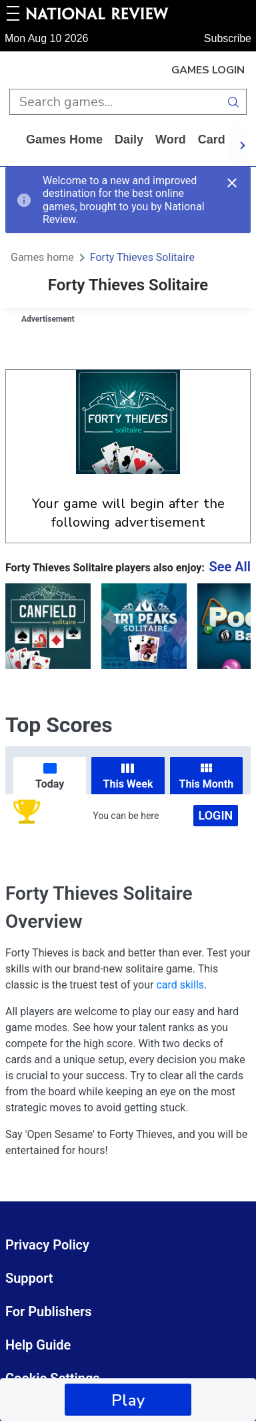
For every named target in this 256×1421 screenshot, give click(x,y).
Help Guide (38, 1345)
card (211, 139)
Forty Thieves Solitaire (142, 257)
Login (216, 815)
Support (29, 1278)
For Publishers (48, 1312)
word (170, 139)
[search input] (115, 102)
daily (129, 139)
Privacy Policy (47, 1245)
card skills (180, 984)
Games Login (208, 70)
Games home (64, 139)
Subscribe (227, 38)
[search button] (234, 102)
